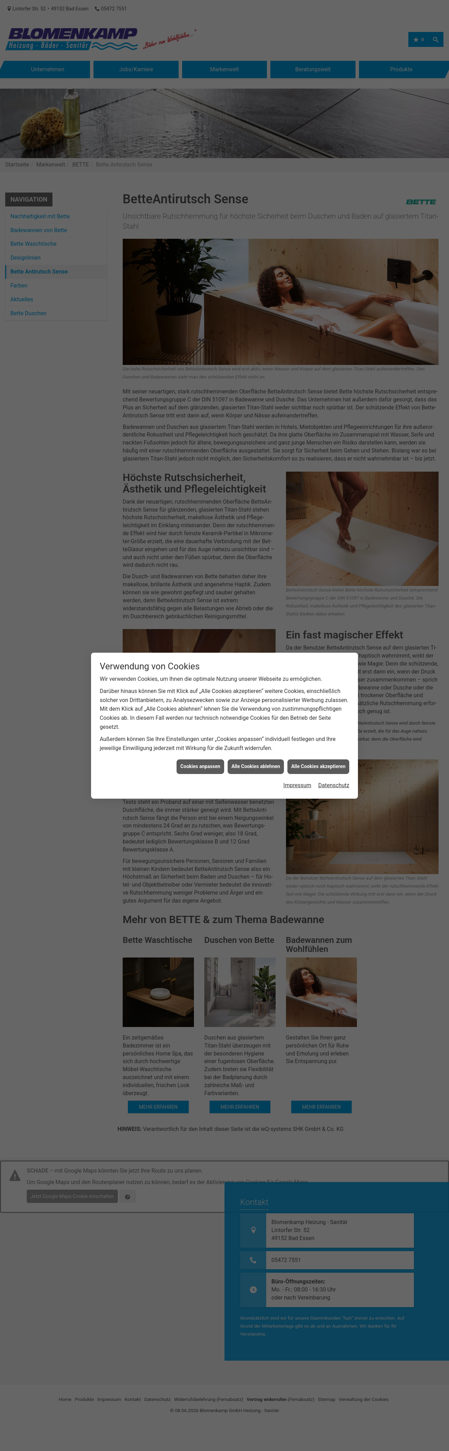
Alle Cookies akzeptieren (318, 721)
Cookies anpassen (200, 721)
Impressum (297, 740)
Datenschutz (333, 740)
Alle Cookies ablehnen (255, 721)
